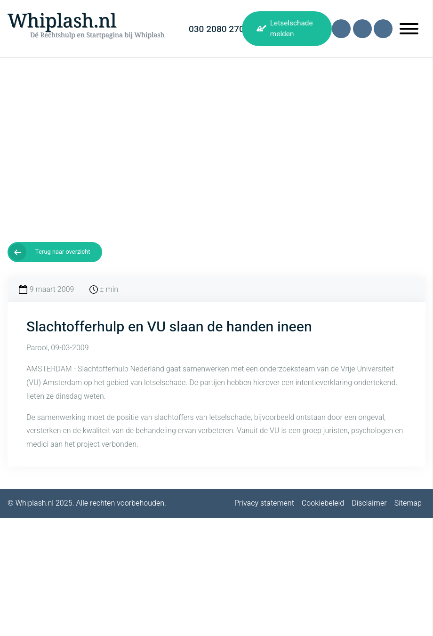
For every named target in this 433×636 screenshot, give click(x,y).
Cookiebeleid (323, 503)
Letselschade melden (291, 28)
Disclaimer (369, 503)
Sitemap (408, 503)
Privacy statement (264, 503)
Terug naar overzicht (62, 252)
